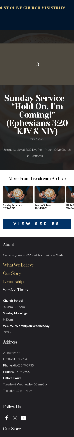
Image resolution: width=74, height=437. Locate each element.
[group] (18, 199)
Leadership (13, 281)
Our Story (12, 273)
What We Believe (18, 265)
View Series (37, 223)
